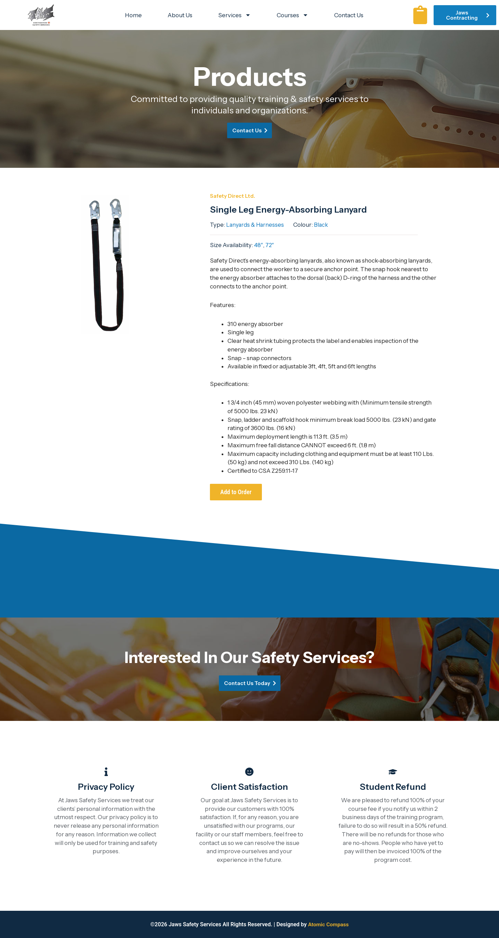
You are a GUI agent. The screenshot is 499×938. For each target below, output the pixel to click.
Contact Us (348, 15)
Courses (292, 15)
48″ (258, 245)
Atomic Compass (328, 924)
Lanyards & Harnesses (256, 224)
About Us (180, 15)
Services (234, 15)
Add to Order (236, 492)
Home (133, 15)
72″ (269, 245)
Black (321, 224)
